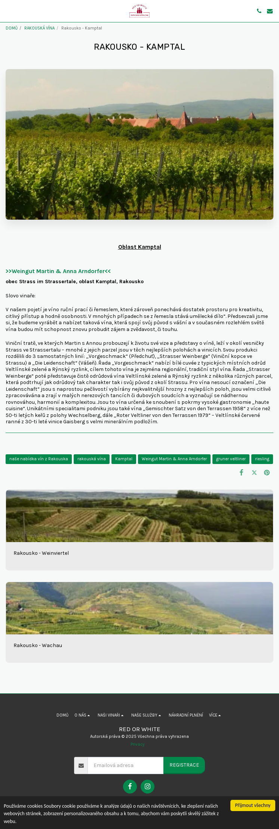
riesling (262, 459)
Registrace (184, 765)
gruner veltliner (231, 459)
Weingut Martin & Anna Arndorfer (174, 459)
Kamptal (123, 459)
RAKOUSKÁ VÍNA (39, 28)
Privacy (137, 744)
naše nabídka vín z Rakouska (38, 459)
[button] (8, 11)
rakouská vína (91, 459)
